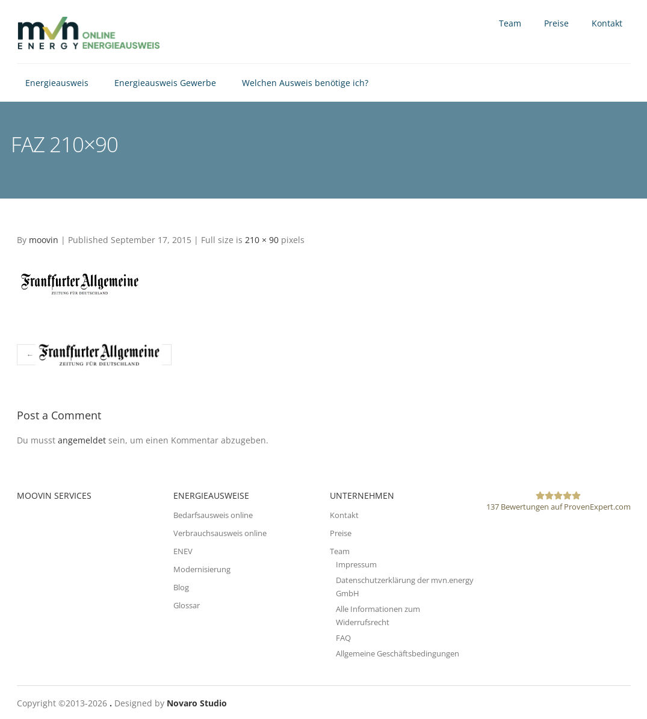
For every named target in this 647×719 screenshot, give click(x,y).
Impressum (356, 564)
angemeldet (82, 440)
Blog (181, 587)
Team (510, 23)
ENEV (183, 551)
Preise (556, 23)
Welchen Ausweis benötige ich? (305, 82)
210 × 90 (262, 239)
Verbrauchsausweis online (220, 533)
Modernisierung (202, 569)
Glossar (186, 605)
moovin (43, 239)
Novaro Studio (197, 703)
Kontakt (607, 23)
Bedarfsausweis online (213, 515)
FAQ (343, 637)
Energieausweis (56, 82)
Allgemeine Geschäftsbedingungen (397, 653)
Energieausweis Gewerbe (165, 82)
